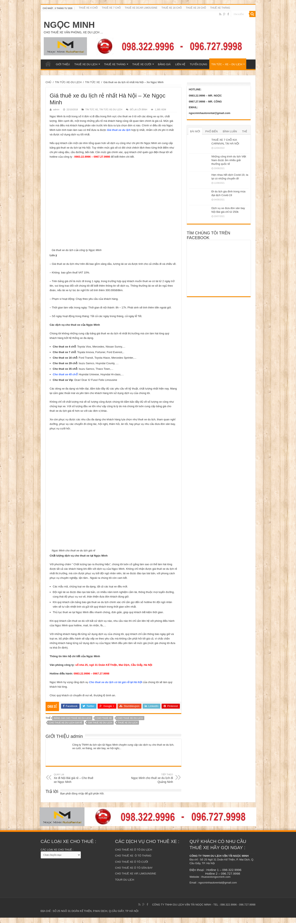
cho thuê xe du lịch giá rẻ (65, 728)
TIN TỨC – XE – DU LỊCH (226, 64)
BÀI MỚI (195, 131)
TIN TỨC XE (92, 82)
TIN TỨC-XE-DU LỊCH (68, 82)
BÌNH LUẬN (230, 131)
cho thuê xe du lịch (130, 723)
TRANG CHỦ (48, 63)
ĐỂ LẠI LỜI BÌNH (138, 109)
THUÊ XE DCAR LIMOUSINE (141, 7)
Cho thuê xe (104, 723)
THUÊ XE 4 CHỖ (88, 7)
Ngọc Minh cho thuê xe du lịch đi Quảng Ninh (152, 783)
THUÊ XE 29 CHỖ (196, 7)
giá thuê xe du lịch (100, 728)
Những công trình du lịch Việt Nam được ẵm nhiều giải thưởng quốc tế (229, 160)
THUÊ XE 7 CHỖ (111, 7)
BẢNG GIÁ (164, 64)
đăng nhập (78, 798)
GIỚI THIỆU (63, 64)
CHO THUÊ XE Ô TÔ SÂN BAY (134, 873)
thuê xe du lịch (128, 728)
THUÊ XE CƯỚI (141, 64)
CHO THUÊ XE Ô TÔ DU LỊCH (133, 855)
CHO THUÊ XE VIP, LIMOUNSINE (135, 878)
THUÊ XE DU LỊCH (85, 64)
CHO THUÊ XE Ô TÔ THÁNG (133, 861)
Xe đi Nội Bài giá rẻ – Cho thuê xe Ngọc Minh (75, 783)
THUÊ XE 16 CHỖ (172, 7)
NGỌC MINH (69, 25)
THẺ (244, 131)
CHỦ (49, 82)
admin (56, 109)
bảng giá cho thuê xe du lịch (72, 723)
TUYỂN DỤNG (198, 64)
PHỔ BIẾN (211, 131)
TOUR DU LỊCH (124, 885)
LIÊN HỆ (180, 64)
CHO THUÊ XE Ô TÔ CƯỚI (131, 867)
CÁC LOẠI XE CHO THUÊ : (57, 855)
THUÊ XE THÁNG (220, 7)
